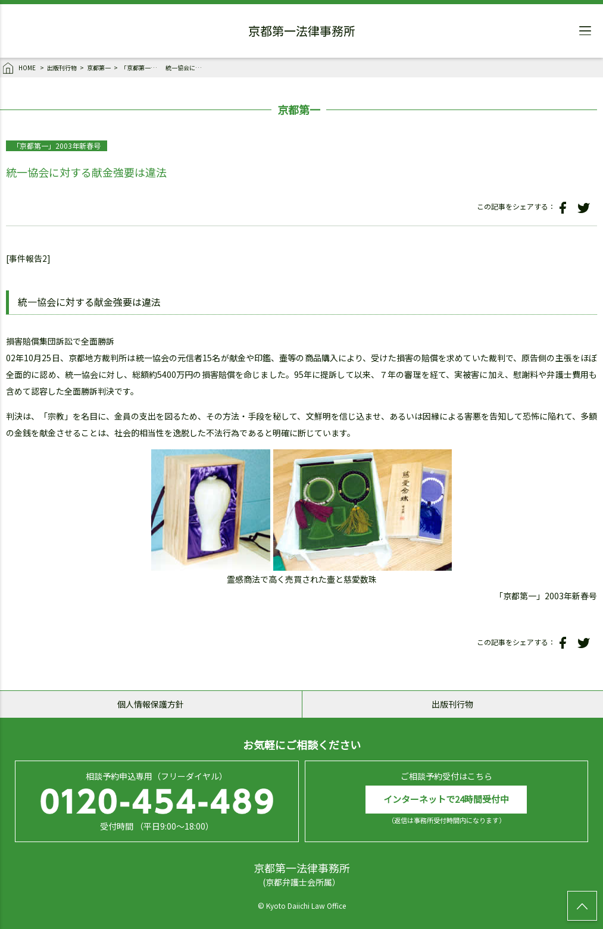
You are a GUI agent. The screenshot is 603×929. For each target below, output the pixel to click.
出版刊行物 (62, 67)
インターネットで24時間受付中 (446, 799)
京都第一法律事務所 (302, 33)
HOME (20, 68)
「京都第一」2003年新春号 (142, 67)
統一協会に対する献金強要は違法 (186, 67)
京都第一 (99, 67)
